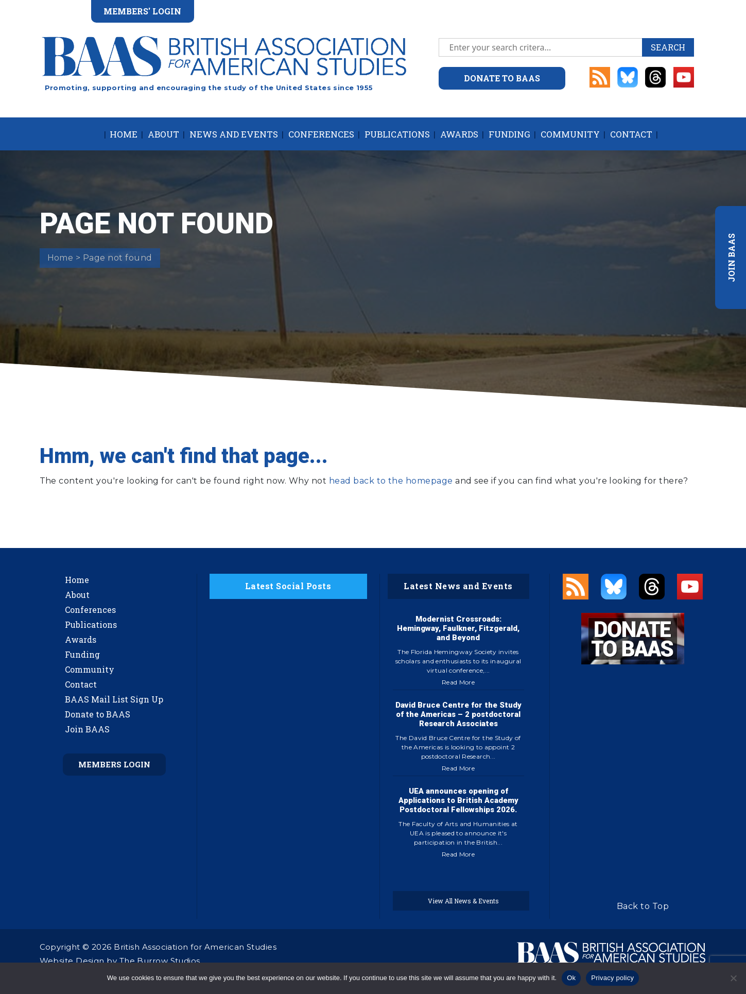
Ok (571, 978)
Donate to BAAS (97, 714)
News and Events (233, 134)
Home (123, 134)
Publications (397, 134)
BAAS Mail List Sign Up (114, 699)
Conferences (321, 134)
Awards (459, 134)
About (163, 134)
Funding (509, 134)
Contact (631, 134)
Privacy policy (612, 978)
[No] (733, 978)
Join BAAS (87, 729)
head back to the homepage (391, 481)
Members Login (114, 764)
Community (570, 134)
